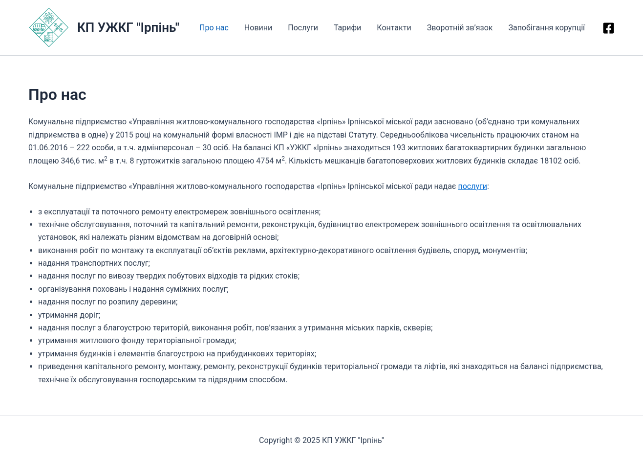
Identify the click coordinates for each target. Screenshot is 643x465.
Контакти (394, 27)
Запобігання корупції (546, 27)
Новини (258, 27)
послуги (472, 186)
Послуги (303, 27)
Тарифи (347, 27)
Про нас (214, 27)
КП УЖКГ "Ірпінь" (128, 27)
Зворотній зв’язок (460, 27)
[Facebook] (608, 28)
